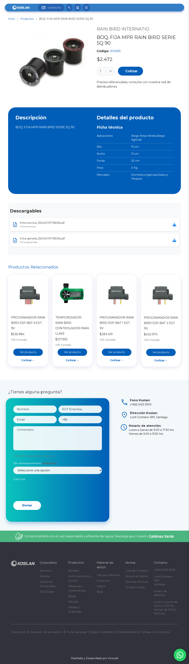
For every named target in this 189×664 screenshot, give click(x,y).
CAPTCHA (19, 493)
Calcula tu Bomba (108, 575)
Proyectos (103, 580)
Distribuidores (127, 632)
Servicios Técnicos (136, 581)
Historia (44, 576)
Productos (27, 19)
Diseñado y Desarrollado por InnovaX (94, 658)
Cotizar (131, 71)
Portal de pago (76, 632)
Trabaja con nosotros (155, 632)
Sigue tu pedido (102, 632)
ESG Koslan (47, 591)
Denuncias (18, 632)
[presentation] (41, 504)
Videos (101, 586)
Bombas (73, 570)
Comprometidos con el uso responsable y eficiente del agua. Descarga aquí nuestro (99, 536)
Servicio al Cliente (136, 576)
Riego (72, 596)
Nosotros (45, 570)
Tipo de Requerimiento (34, 478)
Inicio (11, 19)
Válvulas (73, 601)
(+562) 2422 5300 (164, 569)
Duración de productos (46, 632)
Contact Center (135, 587)
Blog (100, 591)
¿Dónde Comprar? (137, 570)
